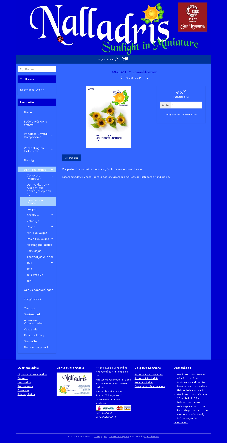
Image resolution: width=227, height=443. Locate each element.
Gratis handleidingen (38, 290)
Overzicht (71, 157)
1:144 (30, 280)
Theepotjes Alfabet (40, 257)
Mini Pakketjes (37, 233)
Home (28, 112)
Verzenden (31, 329)
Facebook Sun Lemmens (149, 374)
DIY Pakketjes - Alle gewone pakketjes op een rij (39, 189)
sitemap (98, 436)
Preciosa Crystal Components (38, 135)
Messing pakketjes (39, 244)
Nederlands (27, 89)
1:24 (40, 262)
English (40, 89)
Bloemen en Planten (35, 201)
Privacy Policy (34, 335)
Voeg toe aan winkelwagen (181, 114)
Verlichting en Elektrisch (38, 149)
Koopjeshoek (32, 299)
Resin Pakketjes (40, 239)
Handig (29, 160)
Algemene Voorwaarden (33, 321)
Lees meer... (181, 422)
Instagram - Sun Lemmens (150, 386)
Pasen (40, 227)
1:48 (29, 268)
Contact (29, 308)
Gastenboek (32, 314)
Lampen (32, 209)
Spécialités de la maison (35, 122)
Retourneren (25, 386)
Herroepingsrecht (37, 347)
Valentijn (33, 221)
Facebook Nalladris (146, 378)
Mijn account (108, 59)
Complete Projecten (40, 176)
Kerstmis (40, 215)
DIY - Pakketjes (38, 169)
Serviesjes (34, 250)
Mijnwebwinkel (151, 436)
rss (105, 436)
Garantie (30, 341)
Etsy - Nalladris (144, 382)
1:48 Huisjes (35, 274)
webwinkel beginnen (119, 436)
